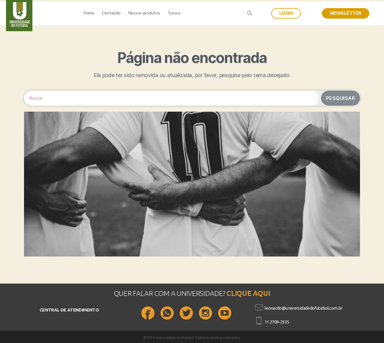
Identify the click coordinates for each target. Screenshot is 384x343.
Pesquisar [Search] (340, 98)
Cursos (174, 13)
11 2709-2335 (277, 321)
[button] (286, 13)
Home (88, 13)
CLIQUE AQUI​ (248, 293)
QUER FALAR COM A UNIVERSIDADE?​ (170, 293)
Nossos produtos (144, 13)
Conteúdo (111, 13)
